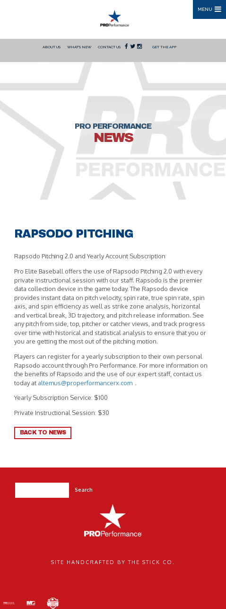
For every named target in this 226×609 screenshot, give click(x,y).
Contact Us (109, 46)
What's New (79, 46)
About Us (52, 46)
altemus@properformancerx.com (85, 383)
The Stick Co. (151, 562)
